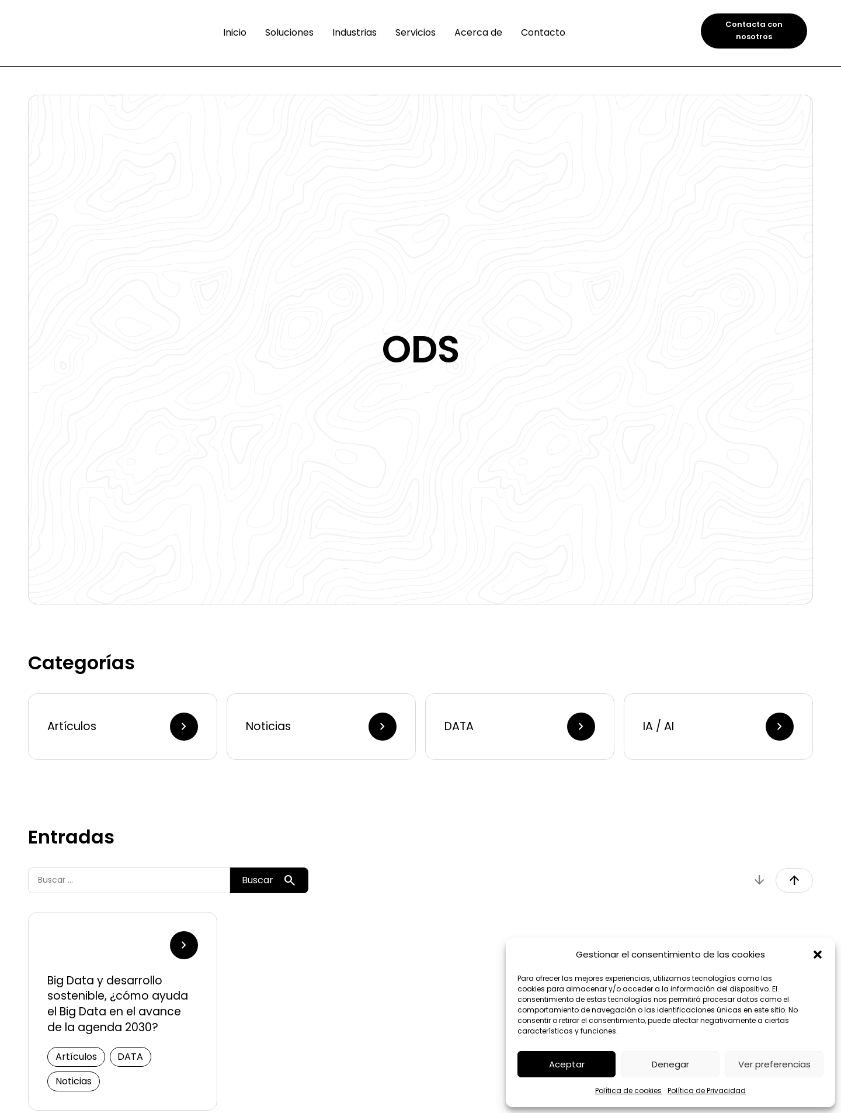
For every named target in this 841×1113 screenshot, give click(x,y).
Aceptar (567, 1064)
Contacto (543, 32)
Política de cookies (628, 1090)
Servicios (415, 32)
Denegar (670, 1064)
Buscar (269, 880)
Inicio (234, 32)
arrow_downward (759, 880)
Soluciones (289, 32)
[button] (817, 954)
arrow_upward (794, 880)
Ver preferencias (774, 1064)
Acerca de (478, 32)
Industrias (354, 32)
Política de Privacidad (707, 1090)
